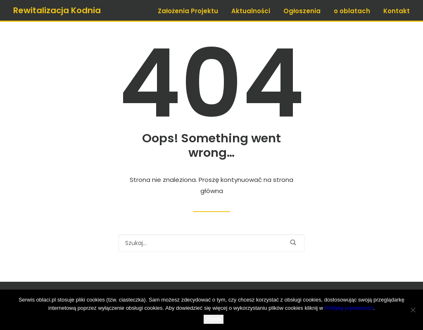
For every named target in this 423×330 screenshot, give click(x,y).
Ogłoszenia (302, 11)
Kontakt (396, 11)
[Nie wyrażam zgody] (413, 310)
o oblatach (352, 11)
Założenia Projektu (188, 11)
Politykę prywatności (349, 308)
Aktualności (250, 11)
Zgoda (213, 319)
